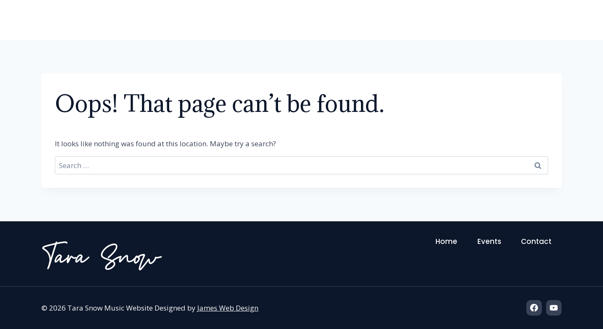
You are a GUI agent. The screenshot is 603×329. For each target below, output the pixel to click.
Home (445, 23)
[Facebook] (534, 308)
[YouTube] (554, 308)
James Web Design (227, 308)
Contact (543, 23)
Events (489, 23)
